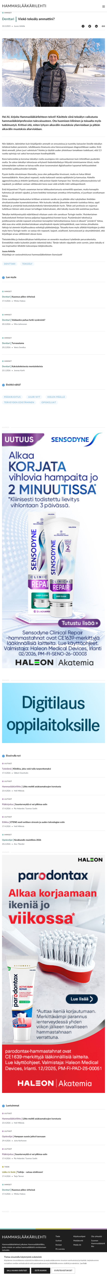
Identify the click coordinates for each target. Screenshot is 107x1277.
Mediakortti (78, 1241)
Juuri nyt (34, 397)
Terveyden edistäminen (19, 402)
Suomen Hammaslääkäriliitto (98, 1243)
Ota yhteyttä (96, 1236)
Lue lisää (83, 1263)
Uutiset (59, 1241)
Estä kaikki (41, 1271)
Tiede (58, 1236)
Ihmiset (59, 1245)
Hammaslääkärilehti (24, 6)
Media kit (77, 1245)
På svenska (60, 1249)
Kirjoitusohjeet (79, 1236)
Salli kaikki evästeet (17, 1271)
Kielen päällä (56, 397)
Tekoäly (27, 264)
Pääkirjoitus (12, 397)
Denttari (9, 264)
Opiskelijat (49, 402)
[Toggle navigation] (103, 6)
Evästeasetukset (63, 1271)
